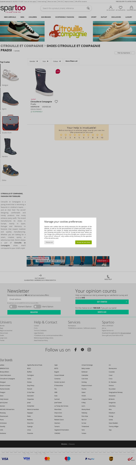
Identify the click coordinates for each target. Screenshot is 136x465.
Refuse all (49, 242)
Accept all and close (83, 242)
